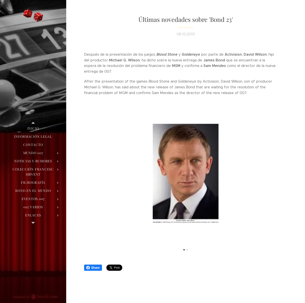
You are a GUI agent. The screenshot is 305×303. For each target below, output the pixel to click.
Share (93, 267)
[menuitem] (33, 128)
